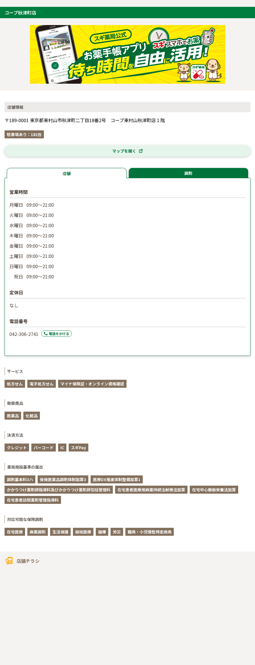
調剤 (188, 173)
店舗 (67, 173)
